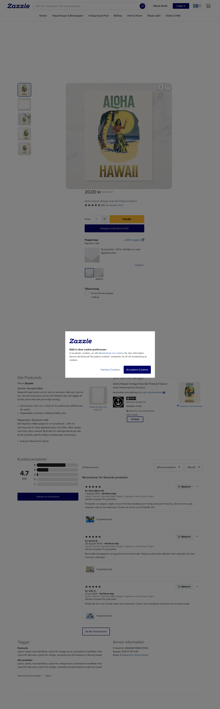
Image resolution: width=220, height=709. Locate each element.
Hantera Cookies (110, 369)
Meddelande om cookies (111, 353)
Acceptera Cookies (137, 369)
